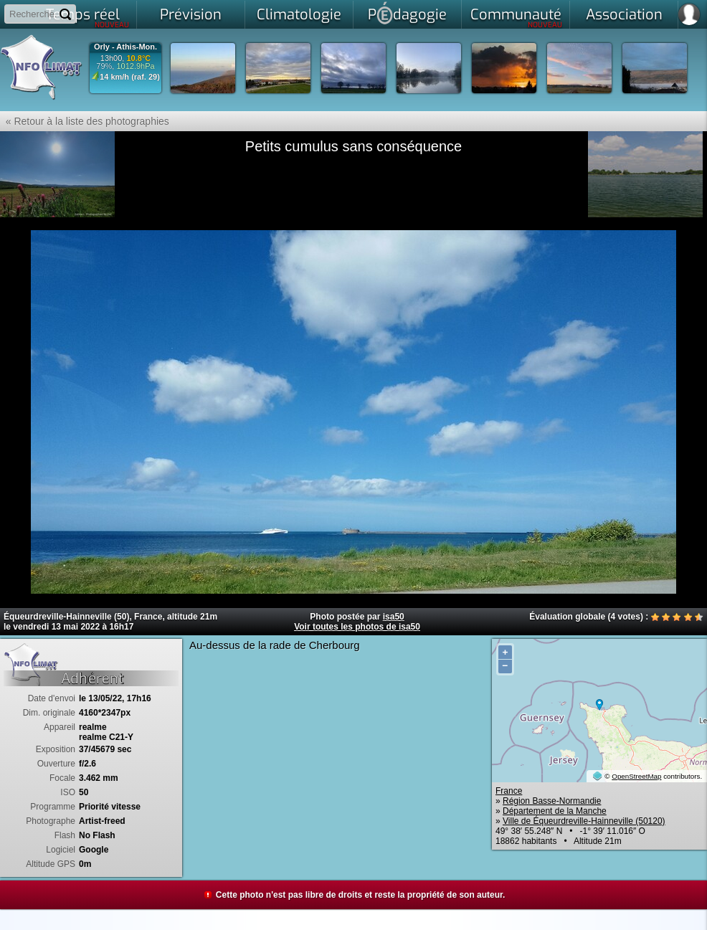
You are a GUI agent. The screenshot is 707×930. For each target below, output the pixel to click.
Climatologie (299, 14)
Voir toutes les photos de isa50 (357, 627)
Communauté (516, 17)
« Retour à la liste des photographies (84, 121)
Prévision (191, 14)
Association (624, 14)
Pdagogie (407, 12)
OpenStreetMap (636, 776)
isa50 (393, 617)
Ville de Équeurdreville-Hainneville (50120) (584, 821)
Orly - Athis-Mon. (125, 47)
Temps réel (88, 17)
